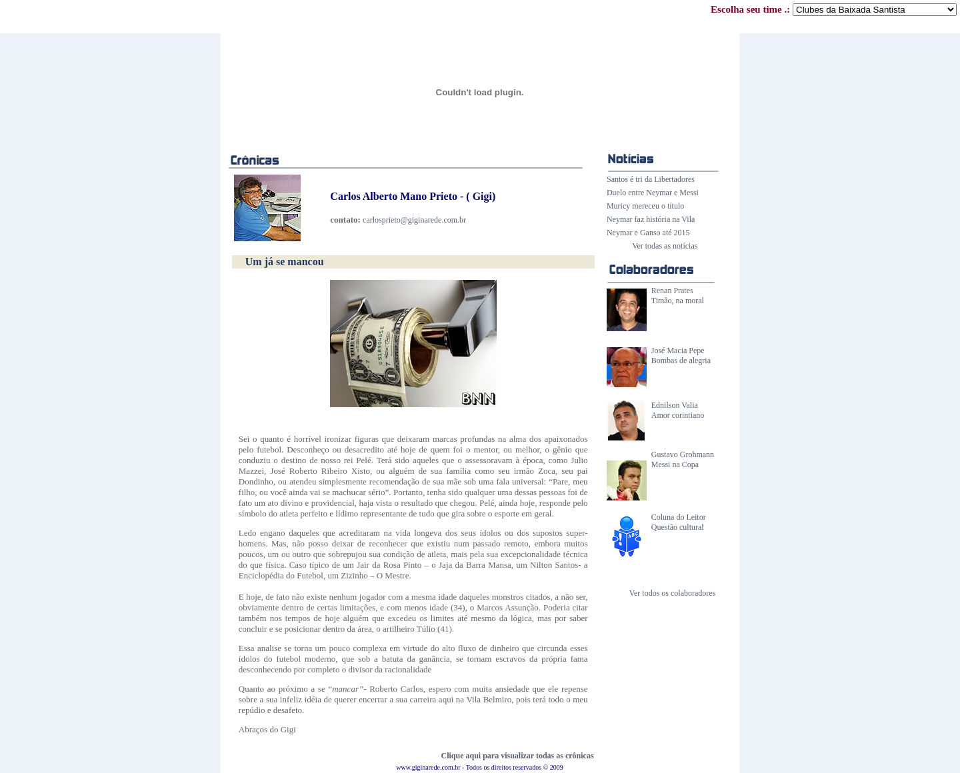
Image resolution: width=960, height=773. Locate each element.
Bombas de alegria (681, 360)
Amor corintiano (678, 415)
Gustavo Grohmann (682, 454)
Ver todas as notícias (664, 246)
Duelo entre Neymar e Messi (653, 192)
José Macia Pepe (678, 350)
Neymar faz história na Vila (651, 219)
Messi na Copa (675, 464)
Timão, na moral (677, 300)
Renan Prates (672, 290)
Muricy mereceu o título (645, 206)
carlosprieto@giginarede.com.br (414, 220)
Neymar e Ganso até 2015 (648, 232)
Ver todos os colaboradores (672, 593)
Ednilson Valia (674, 405)
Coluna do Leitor (678, 517)
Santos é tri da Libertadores (651, 179)
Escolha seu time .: (834, 9)
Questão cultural (677, 527)
